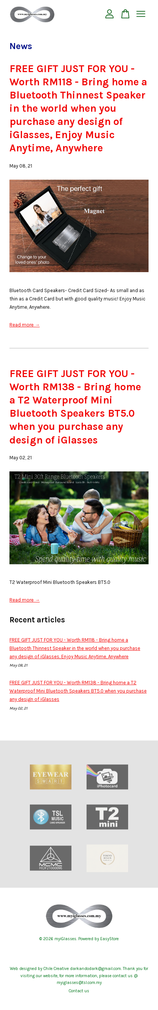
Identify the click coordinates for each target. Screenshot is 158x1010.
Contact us (79, 990)
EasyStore (109, 938)
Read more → (24, 325)
